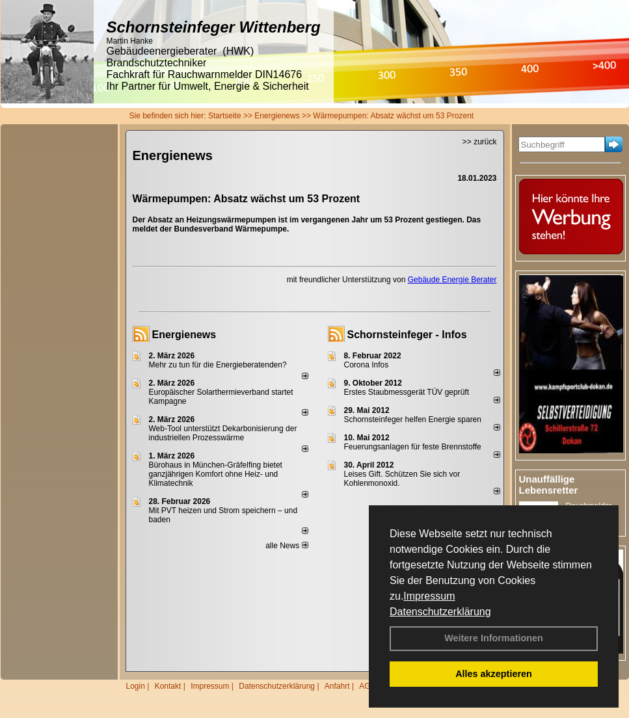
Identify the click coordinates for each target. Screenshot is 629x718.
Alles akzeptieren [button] (493, 674)
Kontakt (168, 686)
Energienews (184, 334)
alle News (286, 545)
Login (135, 686)
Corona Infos (366, 364)
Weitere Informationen (493, 638)
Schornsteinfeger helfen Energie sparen (412, 419)
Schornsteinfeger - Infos (407, 334)
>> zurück (479, 141)
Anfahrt (337, 686)
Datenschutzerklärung (440, 611)
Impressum (429, 596)
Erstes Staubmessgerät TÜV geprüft (407, 392)
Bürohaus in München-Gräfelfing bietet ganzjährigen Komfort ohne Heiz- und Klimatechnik (215, 474)
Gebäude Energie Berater (452, 279)
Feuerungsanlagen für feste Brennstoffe (412, 446)
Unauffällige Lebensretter (548, 484)
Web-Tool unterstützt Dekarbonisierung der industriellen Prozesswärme (223, 433)
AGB (367, 686)
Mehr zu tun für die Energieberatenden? (218, 364)
